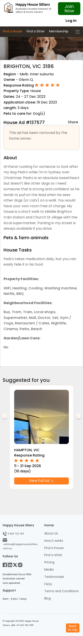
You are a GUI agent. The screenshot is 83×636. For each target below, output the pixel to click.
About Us (51, 533)
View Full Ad (41, 480)
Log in (71, 20)
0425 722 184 (13, 533)
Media (49, 569)
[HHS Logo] (28, 8)
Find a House (12, 31)
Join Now (69, 8)
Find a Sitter (36, 31)
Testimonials (54, 577)
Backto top (72, 628)
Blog (47, 598)
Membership (58, 31)
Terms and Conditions (61, 591)
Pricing (49, 562)
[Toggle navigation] (77, 32)
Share (73, 122)
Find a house (54, 548)
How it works (53, 541)
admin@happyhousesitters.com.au (20, 544)
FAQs (48, 584)
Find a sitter (53, 555)
